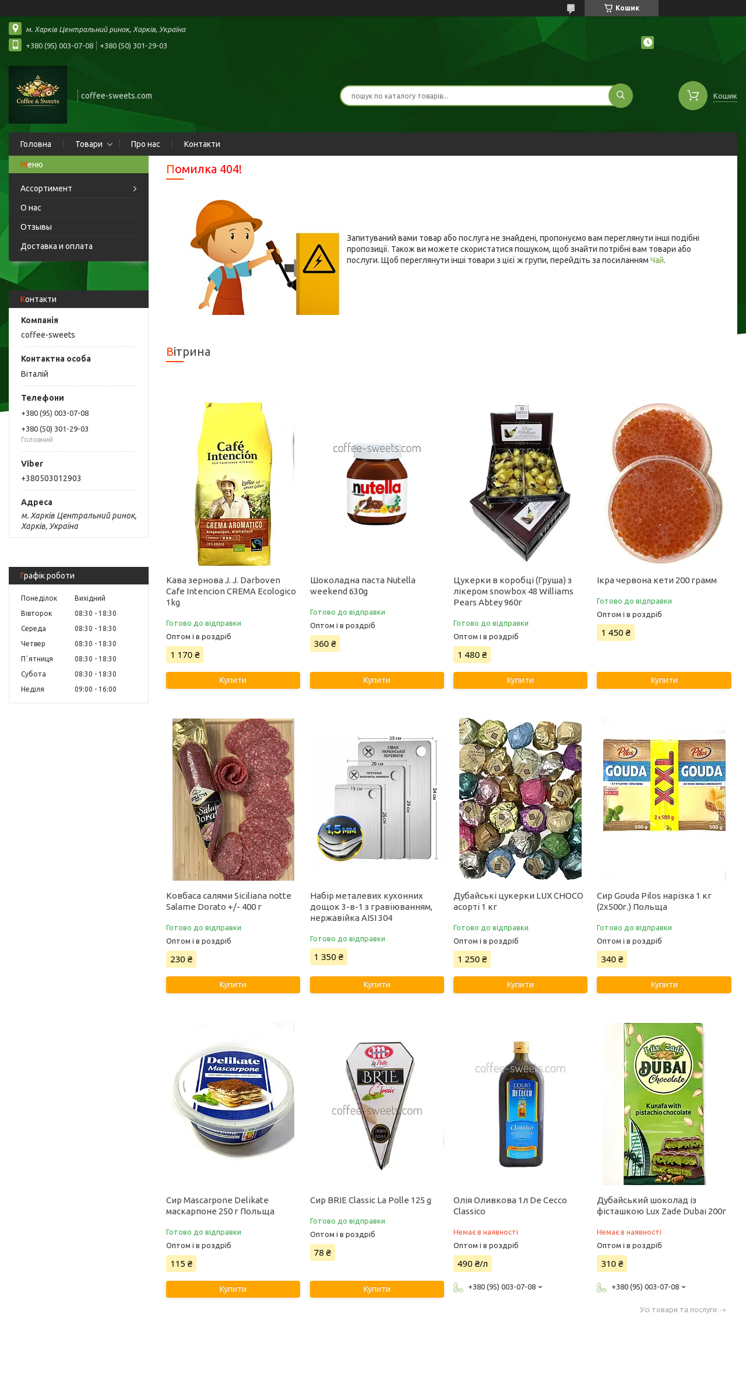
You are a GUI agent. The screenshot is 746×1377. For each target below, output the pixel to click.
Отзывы (36, 227)
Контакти (202, 144)
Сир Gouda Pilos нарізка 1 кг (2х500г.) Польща (654, 901)
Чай (657, 260)
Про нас (145, 144)
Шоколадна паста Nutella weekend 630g (363, 585)
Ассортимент (46, 188)
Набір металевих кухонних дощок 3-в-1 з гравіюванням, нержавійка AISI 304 (371, 907)
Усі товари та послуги (678, 1309)
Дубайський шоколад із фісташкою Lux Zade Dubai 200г (661, 1205)
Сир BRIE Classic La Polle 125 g (370, 1200)
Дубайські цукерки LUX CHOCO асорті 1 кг (518, 901)
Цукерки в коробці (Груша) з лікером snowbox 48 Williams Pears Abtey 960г (513, 591)
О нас (30, 207)
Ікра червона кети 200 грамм (657, 580)
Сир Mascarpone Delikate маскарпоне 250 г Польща (220, 1205)
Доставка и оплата (56, 246)
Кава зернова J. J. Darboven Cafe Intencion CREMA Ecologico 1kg (231, 591)
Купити (233, 680)
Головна (35, 144)
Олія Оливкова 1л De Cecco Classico (510, 1205)
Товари (89, 144)
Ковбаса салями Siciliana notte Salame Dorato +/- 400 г (228, 901)
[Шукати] (620, 95)
